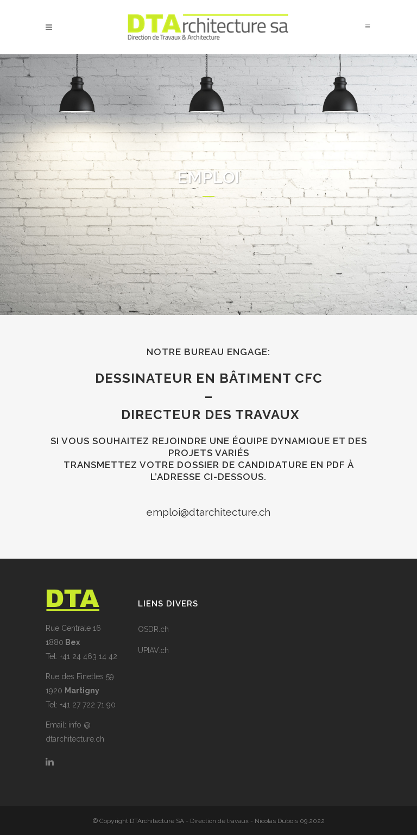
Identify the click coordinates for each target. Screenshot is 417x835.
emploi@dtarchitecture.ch (208, 512)
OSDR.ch (153, 629)
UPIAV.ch (153, 650)
